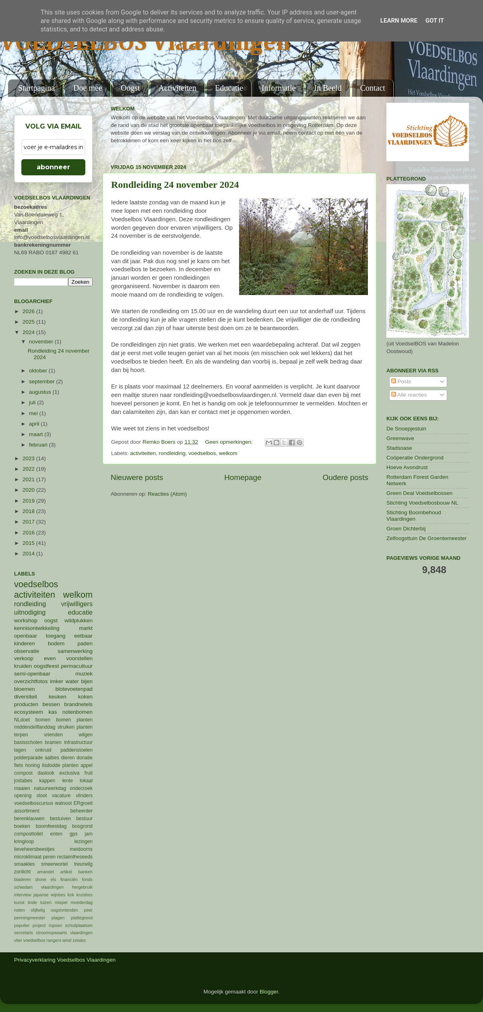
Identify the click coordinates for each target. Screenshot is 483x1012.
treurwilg (83, 864)
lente (67, 780)
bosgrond (82, 826)
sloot (42, 795)
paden (85, 643)
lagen (20, 750)
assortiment (26, 811)
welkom (228, 453)
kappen (47, 780)
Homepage (242, 477)
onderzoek (81, 788)
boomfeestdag (51, 826)
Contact (372, 87)
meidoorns (81, 849)
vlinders (84, 795)
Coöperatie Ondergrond (415, 458)
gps (74, 834)
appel (86, 765)
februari (39, 445)
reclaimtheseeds (75, 857)
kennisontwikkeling (37, 628)
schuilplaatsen (79, 925)
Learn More (398, 20)
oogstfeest (46, 666)
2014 (29, 554)
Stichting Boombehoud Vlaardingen (413, 515)
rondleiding (172, 453)
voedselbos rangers (42, 940)
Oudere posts (345, 477)
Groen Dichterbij (406, 529)
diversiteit (25, 697)
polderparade (28, 758)
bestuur (84, 818)
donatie (84, 758)
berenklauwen (29, 818)
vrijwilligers (77, 603)
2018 (29, 511)
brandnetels (78, 704)
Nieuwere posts (137, 477)
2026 (29, 311)
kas (52, 712)
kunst (19, 902)
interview (22, 894)
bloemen (24, 689)
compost (23, 773)
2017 (29, 522)
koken (85, 697)
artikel (66, 871)
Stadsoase (399, 448)
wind (66, 940)
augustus (41, 392)
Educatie (229, 87)
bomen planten (74, 720)
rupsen (55, 925)
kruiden (23, 666)
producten (26, 704)
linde (32, 902)
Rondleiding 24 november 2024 (175, 184)
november (42, 342)
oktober (39, 371)
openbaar (25, 636)
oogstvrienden (64, 910)
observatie (26, 651)
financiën (69, 879)
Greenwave (400, 438)
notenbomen (77, 712)
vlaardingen (81, 932)
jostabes (23, 780)
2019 (29, 501)
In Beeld (327, 87)
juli (33, 402)
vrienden (53, 735)
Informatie (278, 87)
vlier (18, 940)
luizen (46, 902)
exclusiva (69, 773)
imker (56, 681)
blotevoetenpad (74, 689)
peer (88, 910)
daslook (45, 773)
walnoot (63, 803)
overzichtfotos (30, 681)
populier (21, 925)
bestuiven (60, 818)
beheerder (81, 811)
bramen (53, 742)
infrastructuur (78, 742)
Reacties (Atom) (167, 494)
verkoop (23, 658)
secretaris (23, 932)
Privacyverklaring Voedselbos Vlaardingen (65, 960)
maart (36, 434)
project (39, 925)
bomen (42, 720)
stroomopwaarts (51, 932)
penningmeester (29, 917)
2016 (29, 533)
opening (22, 795)
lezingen (83, 841)
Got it (434, 20)
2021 (29, 479)
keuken (57, 697)
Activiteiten (177, 87)
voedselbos (202, 453)
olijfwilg (38, 910)
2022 (29, 469)
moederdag (81, 902)
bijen (87, 681)
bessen (51, 704)
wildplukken (78, 620)
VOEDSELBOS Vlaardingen (145, 43)
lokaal (86, 780)
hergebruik (82, 887)
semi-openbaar (32, 674)
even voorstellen (68, 658)
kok (71, 894)
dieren (68, 758)
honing (32, 765)
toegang (56, 636)
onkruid (43, 750)
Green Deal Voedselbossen (419, 493)
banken (85, 871)
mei (34, 413)
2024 (29, 332)
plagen (58, 917)
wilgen (86, 735)
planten (70, 765)
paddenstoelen (76, 750)
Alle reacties (409, 395)
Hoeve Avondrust (407, 467)
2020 (29, 490)
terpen (21, 735)
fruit (89, 773)
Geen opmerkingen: (229, 442)
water (72, 681)
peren (49, 857)
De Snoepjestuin (406, 429)
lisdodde (51, 765)
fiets (18, 765)
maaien (22, 788)
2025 (29, 322)
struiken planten (75, 727)
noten (19, 910)
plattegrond (82, 917)
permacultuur (77, 666)
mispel (61, 902)
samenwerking (75, 651)
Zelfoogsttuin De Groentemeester (426, 538)
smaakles (24, 864)
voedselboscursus (33, 803)
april (35, 424)
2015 (29, 543)
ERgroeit (83, 803)
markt (86, 628)
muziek (84, 674)
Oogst (130, 87)
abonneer (53, 167)
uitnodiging (29, 612)
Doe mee (87, 87)
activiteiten (143, 453)
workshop (25, 620)
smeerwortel (54, 864)
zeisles (79, 940)
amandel (45, 871)
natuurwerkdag (50, 788)
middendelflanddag (35, 727)
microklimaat (27, 857)
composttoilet (28, 834)
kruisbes (84, 894)
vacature (61, 795)
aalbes (52, 758)
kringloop (24, 841)
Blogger (269, 992)
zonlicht (22, 872)
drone (41, 879)
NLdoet (22, 720)
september (42, 381)
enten (56, 834)
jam (89, 834)
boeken (22, 826)
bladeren (22, 879)
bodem (56, 643)
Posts (401, 381)
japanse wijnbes (49, 894)
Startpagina (36, 87)
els (53, 879)
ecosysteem (28, 712)
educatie (80, 612)
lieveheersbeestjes (34, 849)
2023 (29, 458)
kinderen (24, 643)
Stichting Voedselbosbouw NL (422, 503)
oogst (51, 620)
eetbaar (83, 636)
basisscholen (28, 742)
